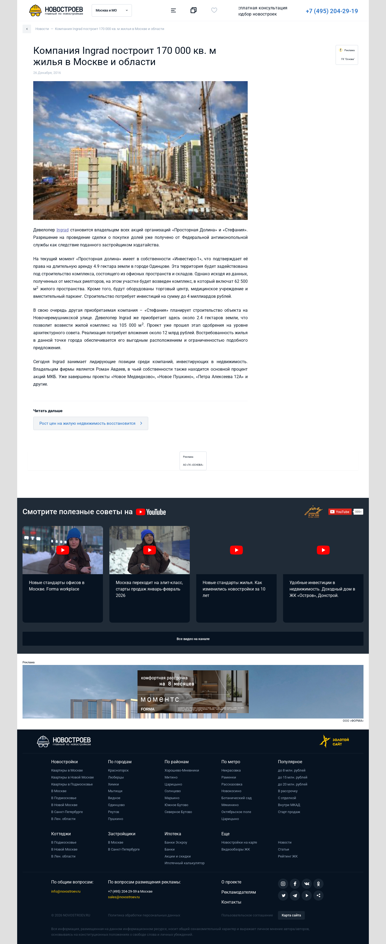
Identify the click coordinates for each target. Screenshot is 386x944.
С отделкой (287, 798)
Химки (113, 784)
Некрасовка (231, 770)
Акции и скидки (178, 856)
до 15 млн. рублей (292, 777)
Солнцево (173, 791)
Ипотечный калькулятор (185, 863)
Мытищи (115, 791)
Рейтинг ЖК (288, 856)
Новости (285, 842)
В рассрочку (288, 791)
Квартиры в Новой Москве (72, 777)
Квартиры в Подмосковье (72, 784)
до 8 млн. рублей (292, 770)
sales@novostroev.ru (124, 897)
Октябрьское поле (236, 812)
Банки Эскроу (176, 842)
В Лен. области (63, 819)
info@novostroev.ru (65, 891)
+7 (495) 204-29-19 (257, 11)
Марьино (172, 798)
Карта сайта (291, 915)
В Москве (58, 791)
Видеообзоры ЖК (235, 849)
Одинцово (116, 805)
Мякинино (230, 805)
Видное (114, 798)
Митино (171, 777)
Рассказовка (231, 784)
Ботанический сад (236, 798)
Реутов (113, 812)
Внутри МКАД (289, 805)
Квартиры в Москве (67, 770)
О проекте (231, 882)
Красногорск (118, 770)
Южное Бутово (176, 805)
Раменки (228, 777)
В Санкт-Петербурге (67, 812)
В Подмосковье (63, 798)
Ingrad (63, 229)
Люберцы (116, 777)
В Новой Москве (64, 805)
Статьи (283, 849)
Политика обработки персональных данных (144, 915)
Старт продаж (289, 812)
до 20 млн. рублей (292, 784)
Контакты (231, 902)
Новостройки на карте (239, 842)
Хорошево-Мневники (182, 770)
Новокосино (231, 791)
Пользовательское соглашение (247, 915)
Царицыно (173, 784)
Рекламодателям (238, 892)
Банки (170, 849)
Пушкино (115, 819)
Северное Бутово (178, 812)
